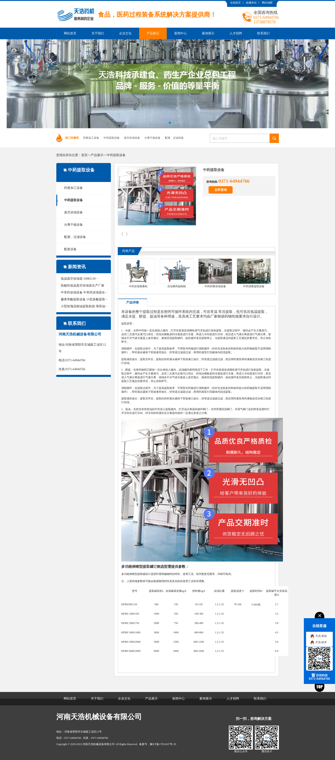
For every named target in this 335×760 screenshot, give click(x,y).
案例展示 (208, 33)
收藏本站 (251, 2)
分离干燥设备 (152, 137)
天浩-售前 (321, 636)
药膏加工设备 (91, 137)
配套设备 (70, 249)
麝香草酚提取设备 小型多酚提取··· (84, 299)
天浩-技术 (321, 642)
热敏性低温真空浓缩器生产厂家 (82, 285)
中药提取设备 (112, 137)
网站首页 (70, 33)
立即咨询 (220, 190)
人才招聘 (235, 33)
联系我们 (263, 33)
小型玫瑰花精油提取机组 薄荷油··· (84, 306)
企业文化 (125, 33)
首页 (84, 155)
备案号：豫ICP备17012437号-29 (157, 744)
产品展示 (153, 33)
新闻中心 (180, 33)
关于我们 (97, 33)
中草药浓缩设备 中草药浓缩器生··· (84, 292)
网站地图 (267, 2)
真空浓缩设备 (132, 137)
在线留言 (235, 2)
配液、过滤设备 (174, 137)
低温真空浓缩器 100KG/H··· (79, 278)
